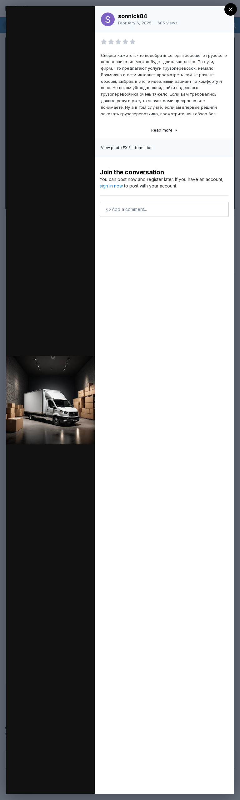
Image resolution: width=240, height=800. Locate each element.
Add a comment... (126, 209)
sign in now (111, 185)
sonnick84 (132, 16)
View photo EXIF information (126, 147)
